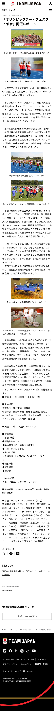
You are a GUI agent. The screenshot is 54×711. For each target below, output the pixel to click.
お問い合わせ (21, 659)
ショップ (18, 671)
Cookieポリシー (27, 664)
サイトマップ (41, 659)
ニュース (12, 630)
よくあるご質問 (8, 659)
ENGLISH (29, 671)
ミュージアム (7, 671)
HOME (4, 630)
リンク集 (31, 659)
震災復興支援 (7, 590)
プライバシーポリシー (11, 664)
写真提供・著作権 (41, 664)
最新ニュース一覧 (26, 616)
